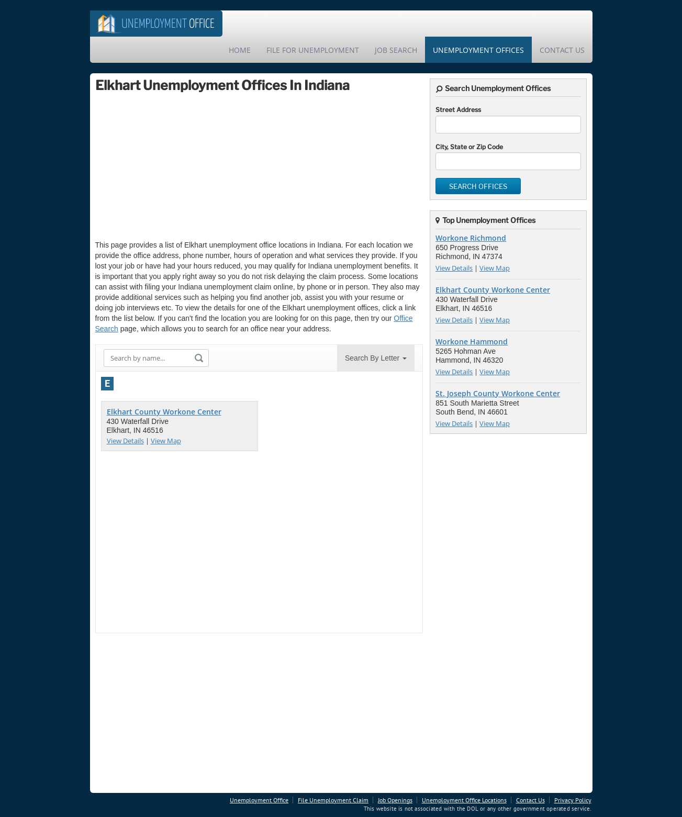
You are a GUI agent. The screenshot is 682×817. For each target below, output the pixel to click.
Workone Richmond (470, 238)
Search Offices (478, 186)
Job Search (396, 50)
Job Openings (395, 800)
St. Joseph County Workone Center (497, 393)
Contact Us (562, 50)
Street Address (458, 110)
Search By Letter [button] (376, 358)
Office (168, 24)
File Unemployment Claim (333, 800)
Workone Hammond (471, 341)
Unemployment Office (259, 800)
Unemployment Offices (478, 50)
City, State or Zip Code (469, 147)
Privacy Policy (572, 800)
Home (240, 50)
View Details (125, 440)
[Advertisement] (173, 166)
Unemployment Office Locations (464, 800)
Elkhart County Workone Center (164, 412)
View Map (166, 440)
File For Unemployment (312, 50)
